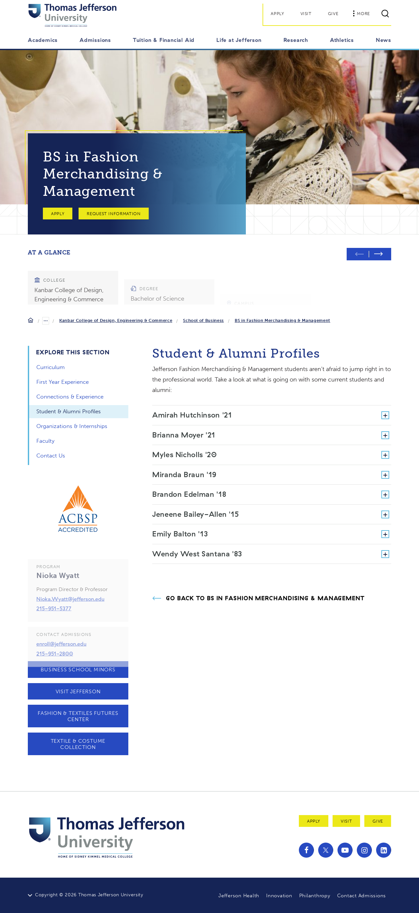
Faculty (45, 441)
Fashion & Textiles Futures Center (78, 716)
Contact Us (50, 455)
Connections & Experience (69, 396)
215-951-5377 (53, 620)
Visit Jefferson (78, 691)
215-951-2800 (54, 665)
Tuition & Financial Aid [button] (163, 40)
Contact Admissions (361, 896)
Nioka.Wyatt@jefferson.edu (70, 610)
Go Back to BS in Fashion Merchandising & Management (265, 598)
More (361, 13)
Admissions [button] (95, 40)
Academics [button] (43, 40)
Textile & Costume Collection (78, 744)
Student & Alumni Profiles (68, 411)
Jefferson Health (238, 896)
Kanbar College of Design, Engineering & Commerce (115, 320)
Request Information (113, 213)
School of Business (203, 320)
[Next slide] (380, 254)
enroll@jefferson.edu (61, 655)
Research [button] (295, 40)
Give (333, 13)
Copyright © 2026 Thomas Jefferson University (89, 895)
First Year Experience (62, 382)
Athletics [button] (342, 40)
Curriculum (50, 367)
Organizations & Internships (71, 426)
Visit (306, 13)
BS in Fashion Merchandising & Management (282, 320)
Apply (277, 13)
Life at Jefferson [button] (239, 40)
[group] (73, 285)
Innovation (279, 896)
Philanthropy (314, 896)
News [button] (383, 40)
